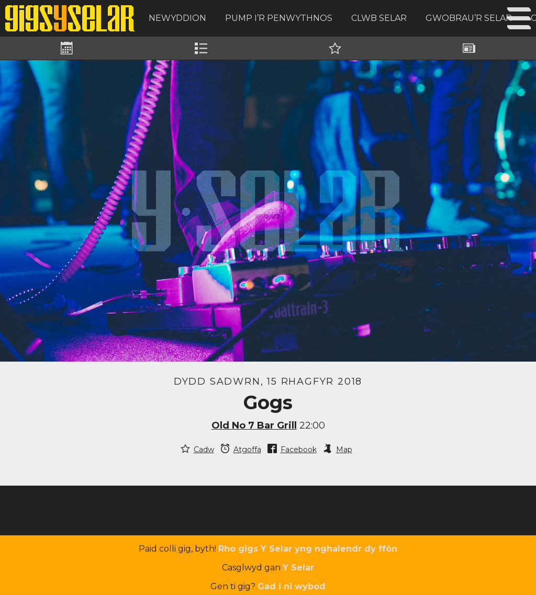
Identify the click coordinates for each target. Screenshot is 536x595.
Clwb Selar (379, 18)
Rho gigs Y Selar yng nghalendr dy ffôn (307, 549)
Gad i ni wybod (292, 586)
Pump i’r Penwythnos (278, 18)
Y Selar (298, 567)
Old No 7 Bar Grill (254, 425)
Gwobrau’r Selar (469, 18)
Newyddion (177, 18)
